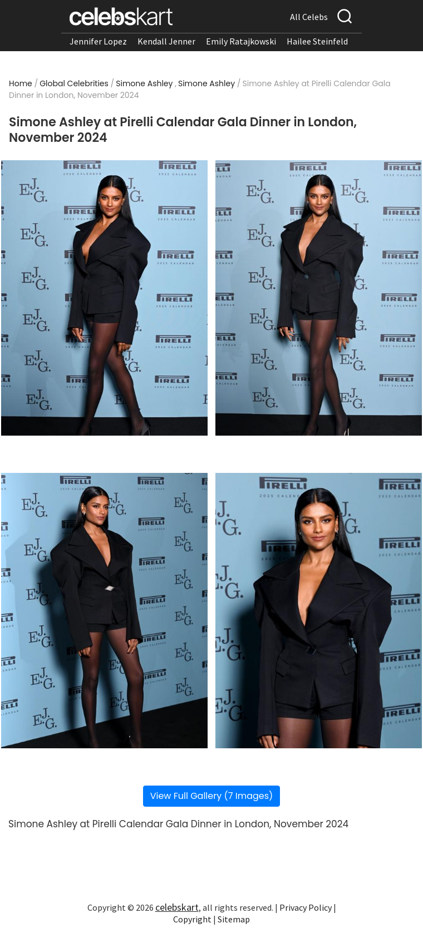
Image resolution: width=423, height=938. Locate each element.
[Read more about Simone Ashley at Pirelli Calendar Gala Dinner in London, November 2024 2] (318, 298)
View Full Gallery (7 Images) (211, 795)
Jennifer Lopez (98, 41)
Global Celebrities (74, 83)
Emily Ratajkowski (241, 41)
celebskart (177, 907)
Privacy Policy (305, 907)
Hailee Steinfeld (317, 41)
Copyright (192, 919)
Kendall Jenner (166, 41)
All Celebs (309, 16)
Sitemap (234, 919)
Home (20, 83)
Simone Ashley (144, 83)
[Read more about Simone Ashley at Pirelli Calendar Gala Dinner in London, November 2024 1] (104, 298)
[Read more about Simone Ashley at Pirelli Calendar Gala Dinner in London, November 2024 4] (318, 610)
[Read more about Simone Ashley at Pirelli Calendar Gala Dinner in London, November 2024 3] (104, 610)
